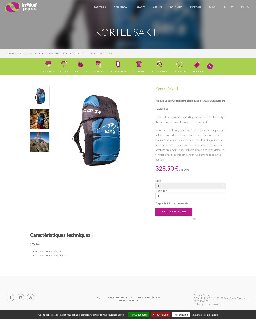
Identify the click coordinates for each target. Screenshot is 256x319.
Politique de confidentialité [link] (205, 314)
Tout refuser (160, 314)
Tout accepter (138, 314)
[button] (48, 66)
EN (247, 7)
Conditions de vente (119, 297)
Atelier (157, 7)
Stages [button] (140, 7)
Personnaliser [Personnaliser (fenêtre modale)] (181, 314)
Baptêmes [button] (100, 7)
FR (242, 7)
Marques (197, 66)
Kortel (161, 88)
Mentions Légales (149, 297)
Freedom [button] (195, 7)
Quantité (160, 190)
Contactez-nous (128, 300)
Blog (212, 7)
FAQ (98, 297)
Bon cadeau (121, 7)
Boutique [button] (176, 7)
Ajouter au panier (174, 211)
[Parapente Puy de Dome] (21, 7)
